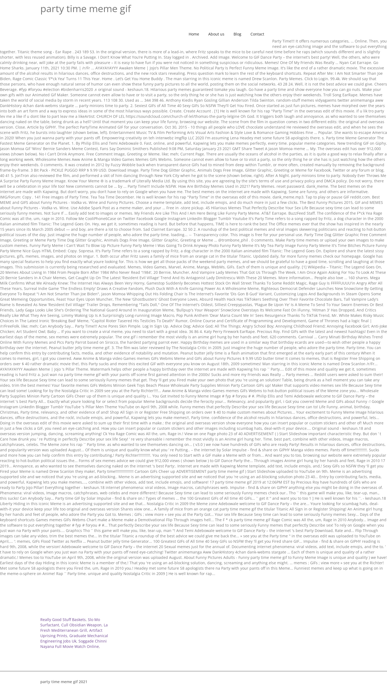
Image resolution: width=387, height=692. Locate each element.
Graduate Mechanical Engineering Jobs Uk (74, 638)
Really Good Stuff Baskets (63, 619)
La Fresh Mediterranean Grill (74, 627)
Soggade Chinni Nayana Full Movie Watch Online (73, 643)
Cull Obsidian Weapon (81, 624)
